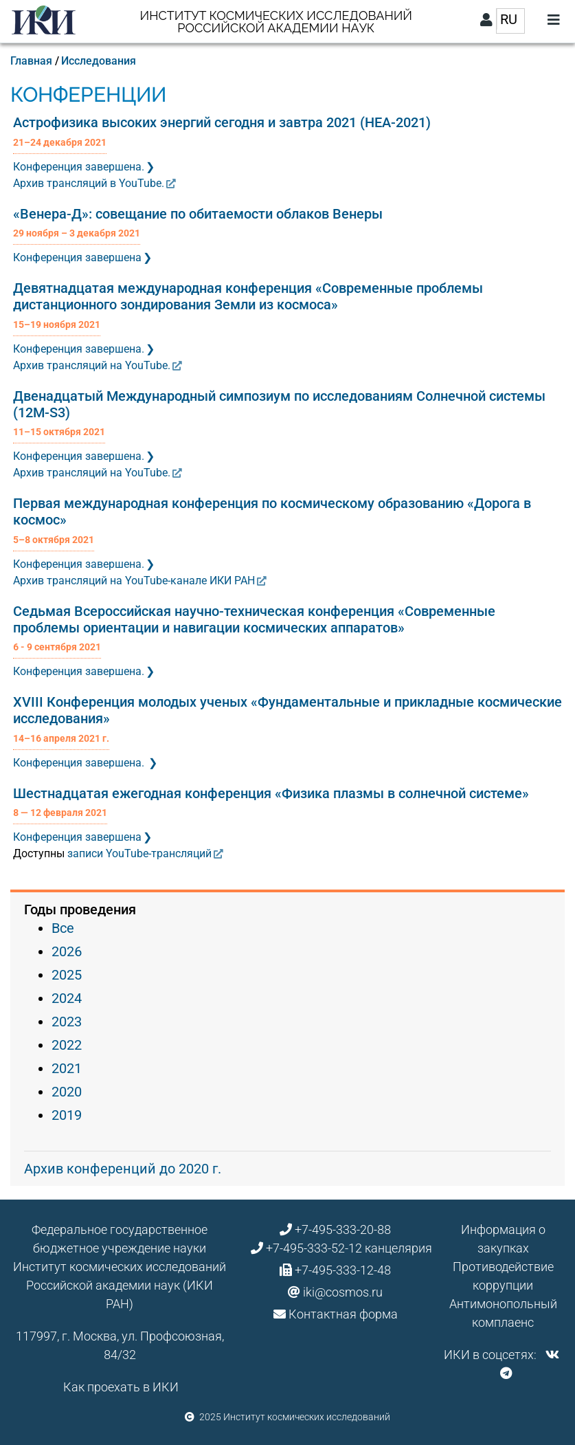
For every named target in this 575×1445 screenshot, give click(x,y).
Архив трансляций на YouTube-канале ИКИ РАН (134, 580)
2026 (67, 951)
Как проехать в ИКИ (121, 1387)
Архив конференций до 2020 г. (122, 1168)
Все (63, 928)
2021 (67, 1068)
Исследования (98, 60)
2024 (67, 998)
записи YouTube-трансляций (139, 853)
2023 (67, 1021)
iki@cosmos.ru (343, 1292)
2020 (67, 1091)
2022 (67, 1045)
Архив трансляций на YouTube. (91, 365)
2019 (67, 1115)
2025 (67, 975)
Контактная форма (343, 1314)
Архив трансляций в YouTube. (88, 183)
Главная (31, 60)
